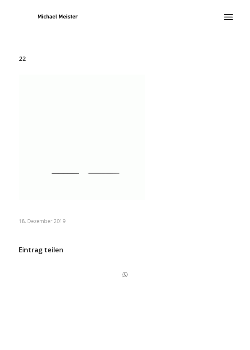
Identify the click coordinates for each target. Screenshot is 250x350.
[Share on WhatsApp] (125, 274)
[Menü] (228, 17)
